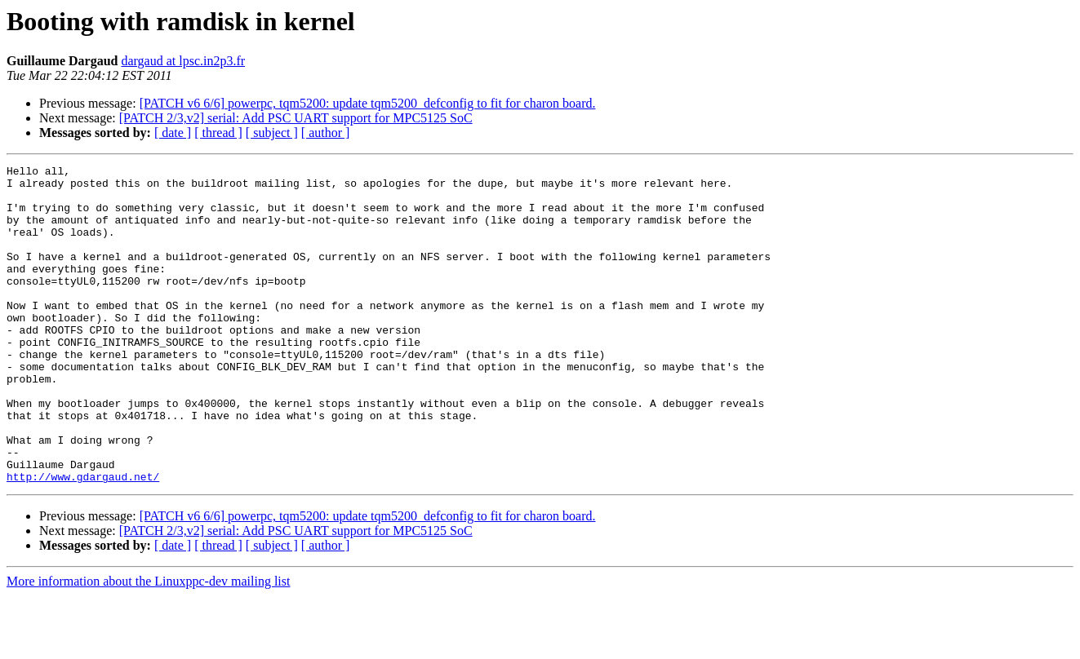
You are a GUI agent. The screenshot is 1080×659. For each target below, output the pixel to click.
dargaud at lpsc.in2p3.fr (183, 61)
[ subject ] (272, 132)
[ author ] (325, 132)
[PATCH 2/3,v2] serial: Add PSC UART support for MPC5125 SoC (296, 118)
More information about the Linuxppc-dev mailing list (148, 645)
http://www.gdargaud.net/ (83, 540)
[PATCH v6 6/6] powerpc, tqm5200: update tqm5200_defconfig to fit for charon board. (368, 103)
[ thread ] (218, 132)
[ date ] (172, 132)
